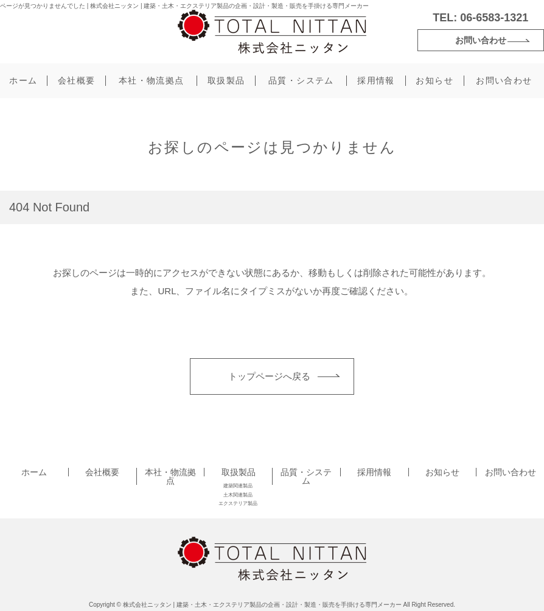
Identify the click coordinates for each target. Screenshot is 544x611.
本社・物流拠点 (151, 80)
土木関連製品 (238, 495)
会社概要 (77, 80)
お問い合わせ (480, 40)
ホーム (23, 80)
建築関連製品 (238, 486)
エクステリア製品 (237, 503)
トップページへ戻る (269, 376)
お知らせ (434, 80)
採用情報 (376, 80)
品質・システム (301, 80)
